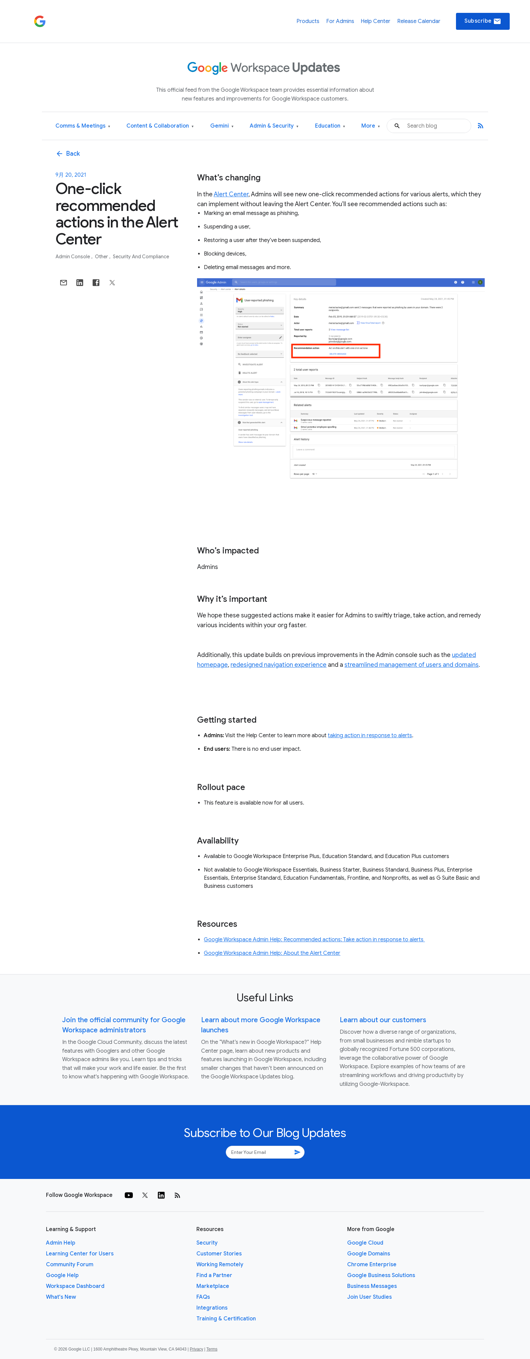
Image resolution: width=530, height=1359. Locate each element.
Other (102, 257)
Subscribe (482, 21)
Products (307, 21)
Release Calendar (418, 21)
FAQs (203, 1297)
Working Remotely (219, 1264)
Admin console (73, 257)
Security (207, 1243)
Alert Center (231, 194)
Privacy (196, 1349)
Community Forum (69, 1264)
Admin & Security (274, 126)
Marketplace (212, 1286)
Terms (211, 1349)
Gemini (222, 126)
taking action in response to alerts (370, 735)
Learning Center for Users (80, 1253)
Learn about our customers (383, 1020)
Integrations (211, 1308)
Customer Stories (219, 1253)
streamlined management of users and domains (411, 664)
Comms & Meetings (82, 126)
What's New (61, 1297)
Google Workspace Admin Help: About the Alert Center (272, 953)
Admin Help (60, 1243)
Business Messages (372, 1286)
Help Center (375, 21)
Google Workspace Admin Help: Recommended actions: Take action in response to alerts (314, 939)
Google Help (62, 1275)
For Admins (340, 21)
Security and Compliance (141, 257)
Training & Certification (226, 1318)
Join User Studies (369, 1297)
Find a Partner (214, 1275)
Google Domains (368, 1253)
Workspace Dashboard (75, 1286)
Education (330, 126)
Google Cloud (365, 1243)
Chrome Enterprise (371, 1264)
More (370, 126)
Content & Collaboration (160, 126)
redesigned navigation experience (279, 664)
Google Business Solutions (381, 1275)
